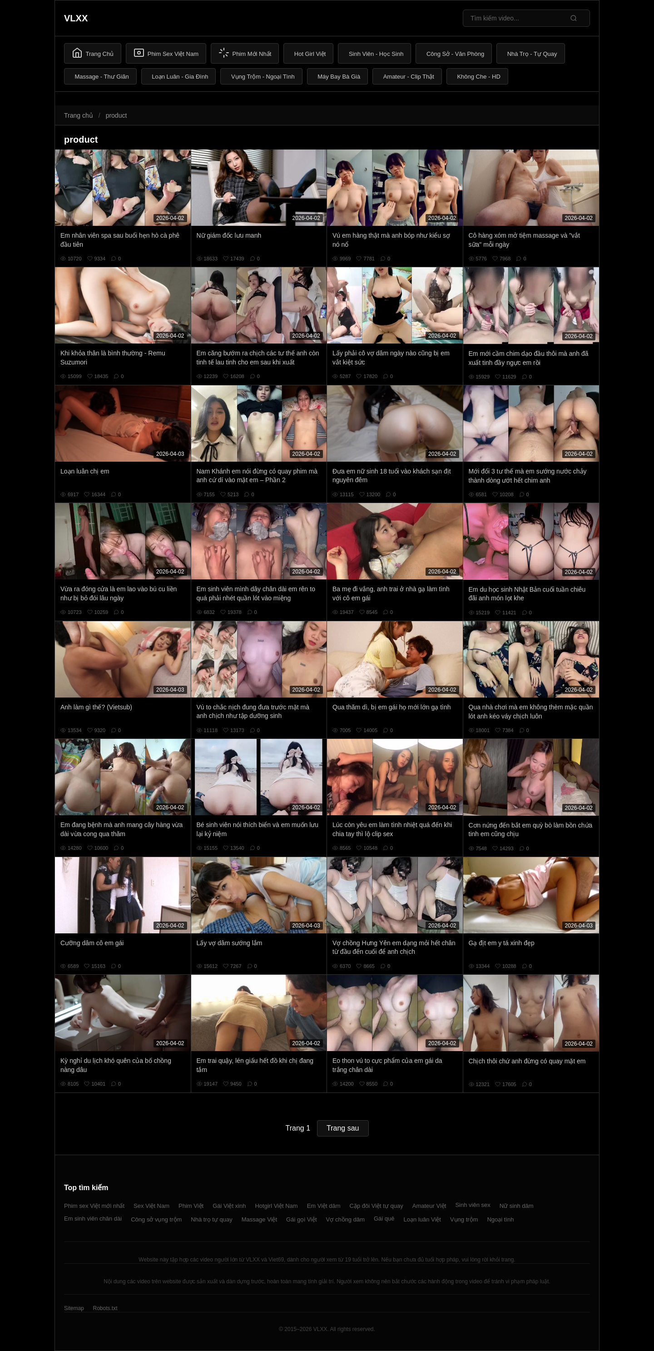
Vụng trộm (464, 1219)
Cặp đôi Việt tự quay (376, 1205)
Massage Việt (259, 1219)
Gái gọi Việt (301, 1219)
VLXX (76, 18)
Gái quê (384, 1218)
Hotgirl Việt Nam (276, 1205)
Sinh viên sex (472, 1204)
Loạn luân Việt (422, 1219)
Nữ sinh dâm (517, 1205)
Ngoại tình (500, 1219)
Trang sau (343, 1128)
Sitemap (74, 1308)
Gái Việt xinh (229, 1205)
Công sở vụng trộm (156, 1219)
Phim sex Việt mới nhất (94, 1205)
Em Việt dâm (324, 1205)
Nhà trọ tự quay (211, 1219)
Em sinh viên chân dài (93, 1218)
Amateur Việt (429, 1205)
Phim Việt (190, 1205)
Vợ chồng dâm (345, 1219)
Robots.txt (105, 1308)
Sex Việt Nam (151, 1205)
